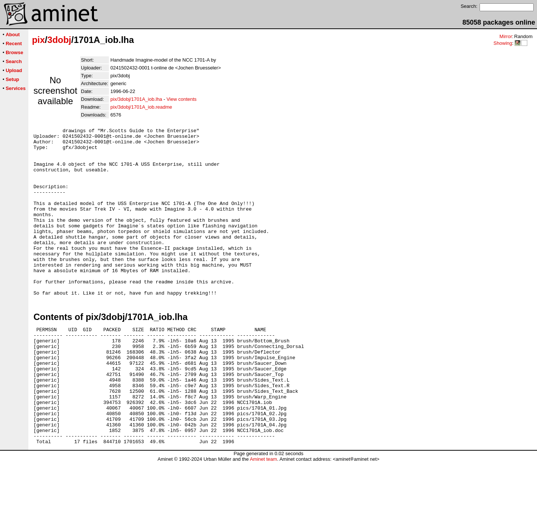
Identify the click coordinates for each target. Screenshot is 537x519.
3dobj (59, 40)
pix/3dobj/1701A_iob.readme (141, 107)
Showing (502, 43)
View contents (181, 99)
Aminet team (263, 516)
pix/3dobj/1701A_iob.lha (136, 99)
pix (38, 40)
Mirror (505, 36)
